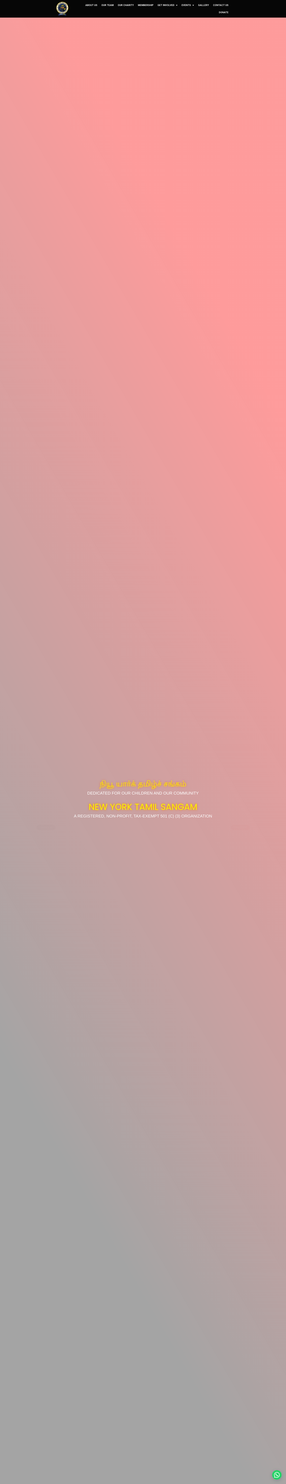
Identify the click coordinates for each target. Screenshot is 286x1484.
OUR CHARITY (126, 5)
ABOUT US (91, 5)
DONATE (223, 12)
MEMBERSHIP (145, 5)
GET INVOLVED (168, 5)
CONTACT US (220, 5)
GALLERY (203, 5)
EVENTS (188, 5)
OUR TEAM (107, 5)
